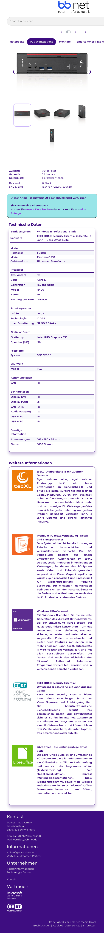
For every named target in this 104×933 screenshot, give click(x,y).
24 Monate (48, 174)
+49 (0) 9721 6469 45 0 (27, 836)
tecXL (60, 177)
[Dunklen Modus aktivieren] (75, 31)
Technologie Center (19, 872)
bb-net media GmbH (84, 922)
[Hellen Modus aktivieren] (61, 31)
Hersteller (48, 177)
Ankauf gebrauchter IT (20, 852)
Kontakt (12, 879)
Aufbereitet (49, 170)
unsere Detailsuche (38, 209)
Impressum (90, 925)
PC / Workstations (41, 41)
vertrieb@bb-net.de (25, 839)
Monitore (65, 41)
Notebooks (17, 41)
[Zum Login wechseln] (85, 31)
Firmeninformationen (20, 868)
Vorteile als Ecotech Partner (24, 856)
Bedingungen (41, 925)
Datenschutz (72, 925)
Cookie (57, 925)
